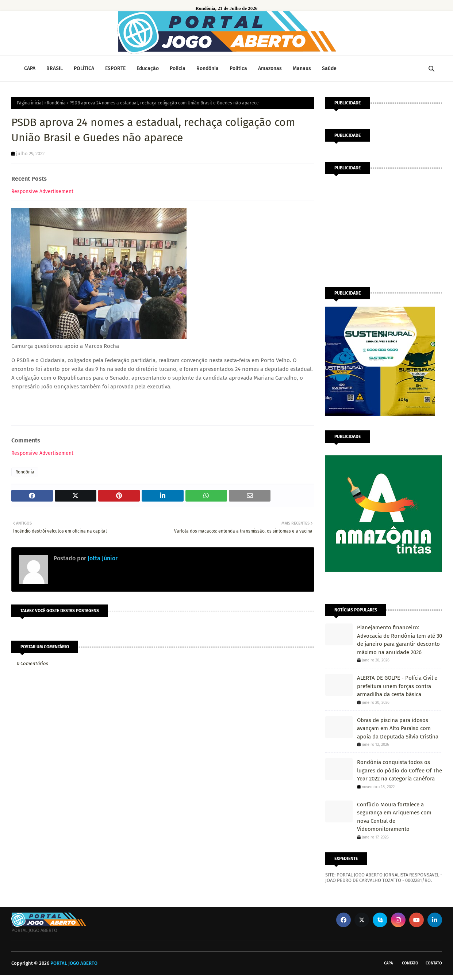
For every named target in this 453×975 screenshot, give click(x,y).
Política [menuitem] (238, 68)
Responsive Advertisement (42, 191)
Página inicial (30, 102)
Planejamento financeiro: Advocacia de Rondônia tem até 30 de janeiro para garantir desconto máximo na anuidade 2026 (399, 640)
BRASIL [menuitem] (54, 68)
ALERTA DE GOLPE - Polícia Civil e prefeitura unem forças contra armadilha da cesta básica (397, 686)
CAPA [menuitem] (29, 68)
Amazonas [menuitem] (270, 68)
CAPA (388, 963)
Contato (410, 963)
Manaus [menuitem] (302, 68)
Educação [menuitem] (148, 68)
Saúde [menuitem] (329, 68)
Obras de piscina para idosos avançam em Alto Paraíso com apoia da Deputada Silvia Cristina (397, 728)
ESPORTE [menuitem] (115, 68)
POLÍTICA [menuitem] (84, 68)
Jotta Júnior (102, 558)
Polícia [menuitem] (177, 68)
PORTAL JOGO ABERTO (73, 963)
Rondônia (56, 102)
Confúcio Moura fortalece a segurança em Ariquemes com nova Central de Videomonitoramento (394, 817)
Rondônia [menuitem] (207, 68)
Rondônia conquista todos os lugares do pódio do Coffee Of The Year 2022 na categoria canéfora (399, 770)
